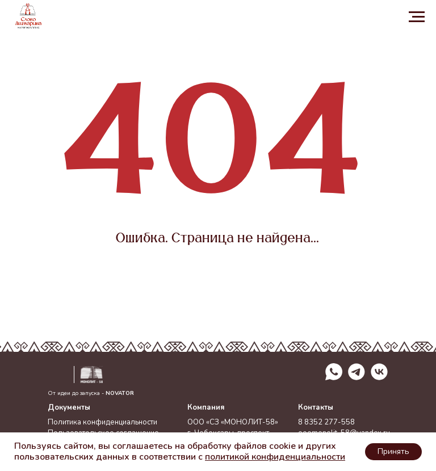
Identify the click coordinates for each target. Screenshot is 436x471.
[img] (379, 371)
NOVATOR (120, 393)
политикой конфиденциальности (275, 457)
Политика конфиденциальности (102, 422)
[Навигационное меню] (417, 17)
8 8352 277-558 (326, 422)
